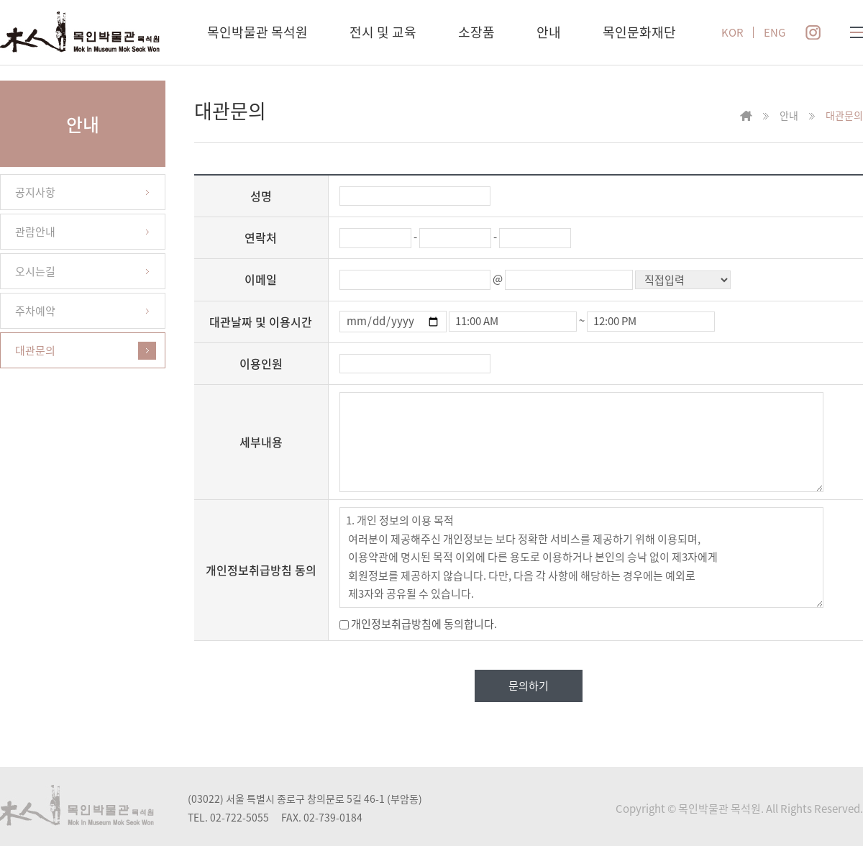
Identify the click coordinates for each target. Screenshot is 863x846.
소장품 (476, 32)
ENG (774, 32)
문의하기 (528, 685)
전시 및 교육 (383, 32)
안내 (548, 32)
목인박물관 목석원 (257, 32)
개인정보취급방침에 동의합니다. (418, 624)
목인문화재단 (639, 32)
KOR (732, 32)
